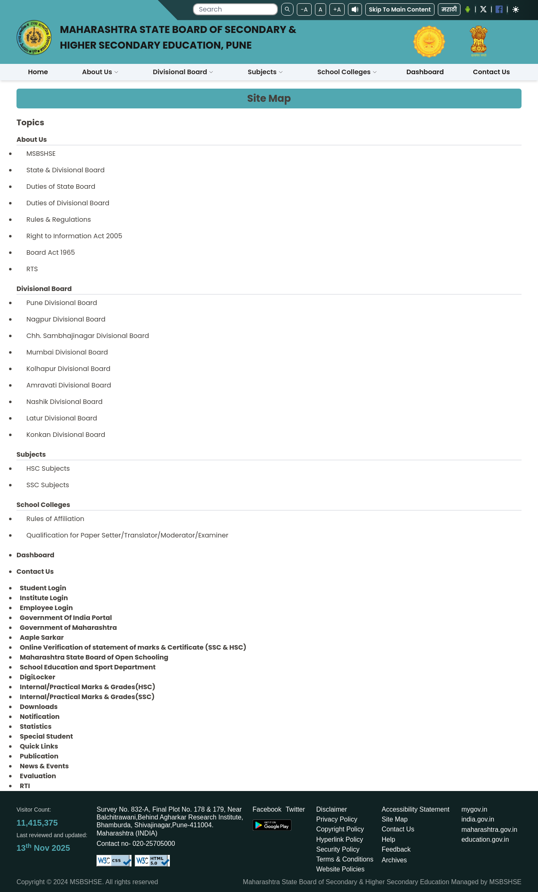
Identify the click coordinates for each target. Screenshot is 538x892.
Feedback (396, 849)
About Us (100, 72)
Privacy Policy (336, 819)
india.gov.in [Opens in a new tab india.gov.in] (477, 819)
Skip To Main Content (400, 9)
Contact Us (398, 829)
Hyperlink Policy (339, 839)
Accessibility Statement (416, 809)
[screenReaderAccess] (355, 9)
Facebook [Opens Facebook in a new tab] (266, 809)
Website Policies (340, 869)
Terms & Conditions (345, 859)
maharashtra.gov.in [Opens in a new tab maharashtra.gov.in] (489, 829)
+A (337, 9)
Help (388, 839)
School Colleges (347, 72)
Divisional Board (183, 72)
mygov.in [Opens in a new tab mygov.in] (474, 809)
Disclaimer (331, 809)
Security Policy (337, 849)
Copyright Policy (340, 829)
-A (304, 9)
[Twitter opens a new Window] (483, 9)
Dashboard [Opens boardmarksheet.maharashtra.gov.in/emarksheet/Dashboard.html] (425, 72)
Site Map (395, 819)
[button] (100, 72)
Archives (394, 860)
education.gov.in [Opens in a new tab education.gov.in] (485, 839)
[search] (235, 9)
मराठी (449, 9)
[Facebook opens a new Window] (499, 9)
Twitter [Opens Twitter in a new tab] (295, 809)
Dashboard (35, 555)
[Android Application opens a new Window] (467, 9)
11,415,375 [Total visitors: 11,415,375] (37, 822)
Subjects (265, 72)
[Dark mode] (516, 9)
